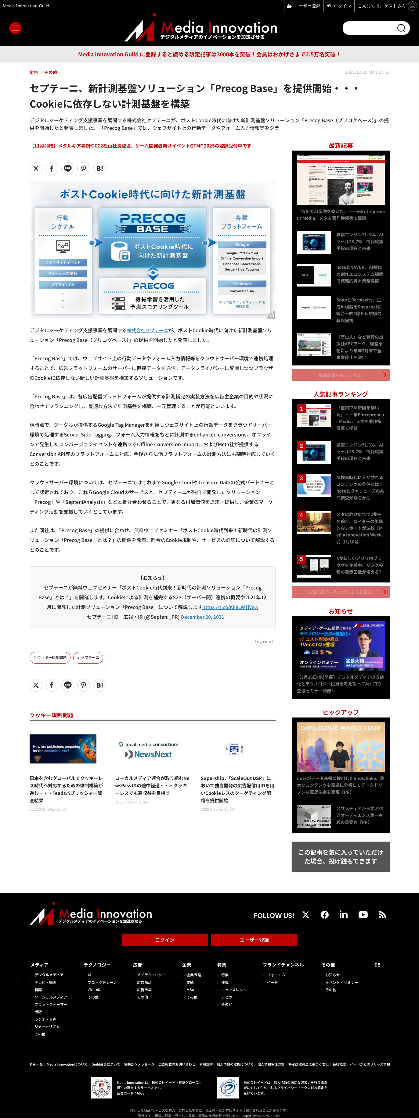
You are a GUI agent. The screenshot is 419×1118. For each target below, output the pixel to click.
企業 (184, 958)
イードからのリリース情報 (370, 1058)
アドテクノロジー (149, 968)
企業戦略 (191, 968)
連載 (222, 975)
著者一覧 (36, 1058)
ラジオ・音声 (45, 1012)
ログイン (165, 935)
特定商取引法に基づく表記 (308, 1058)
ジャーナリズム (47, 1020)
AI (88, 968)
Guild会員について (106, 1058)
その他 (39, 1027)
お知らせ (334, 968)
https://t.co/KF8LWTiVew (230, 607)
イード (268, 975)
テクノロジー (98, 958)
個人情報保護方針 (271, 1058)
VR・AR (93, 983)
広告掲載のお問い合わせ (176, 1058)
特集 (218, 958)
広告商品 (142, 975)
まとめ (223, 990)
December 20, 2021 (202, 616)
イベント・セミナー (343, 975)
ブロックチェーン (101, 975)
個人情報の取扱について (235, 1058)
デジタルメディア (48, 968)
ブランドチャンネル (283, 958)
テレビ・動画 (45, 975)
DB (378, 958)
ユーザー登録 (254, 935)
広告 (136, 958)
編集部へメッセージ (139, 1058)
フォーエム (272, 968)
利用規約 (206, 1058)
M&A (188, 983)
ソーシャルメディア (50, 990)
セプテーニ (93, 657)
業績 (187, 975)
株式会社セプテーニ (149, 330)
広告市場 (142, 983)
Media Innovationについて (67, 1058)
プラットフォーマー (50, 998)
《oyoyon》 (263, 641)
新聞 (38, 983)
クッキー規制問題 (53, 657)
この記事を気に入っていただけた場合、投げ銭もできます (340, 852)
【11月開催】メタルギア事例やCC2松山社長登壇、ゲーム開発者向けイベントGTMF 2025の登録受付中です (147, 145)
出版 (38, 1005)
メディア (40, 958)
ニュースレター (231, 983)
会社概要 (339, 1058)
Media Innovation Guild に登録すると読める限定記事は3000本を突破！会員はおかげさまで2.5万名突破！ (209, 54)
